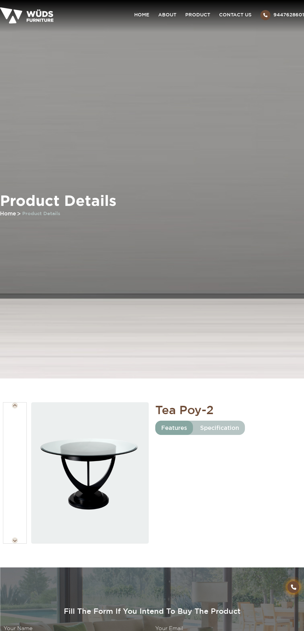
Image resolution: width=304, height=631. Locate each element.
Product (197, 14)
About (167, 14)
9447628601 (282, 16)
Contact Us (235, 14)
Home (141, 14)
